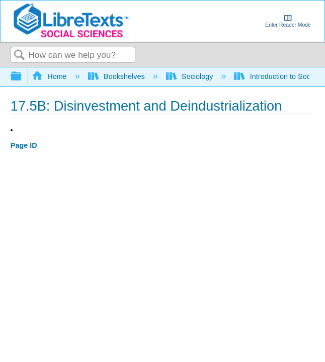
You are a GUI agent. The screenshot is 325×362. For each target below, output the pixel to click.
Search (20, 55)
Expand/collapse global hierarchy (23, 76)
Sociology (190, 76)
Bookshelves (117, 76)
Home (50, 76)
